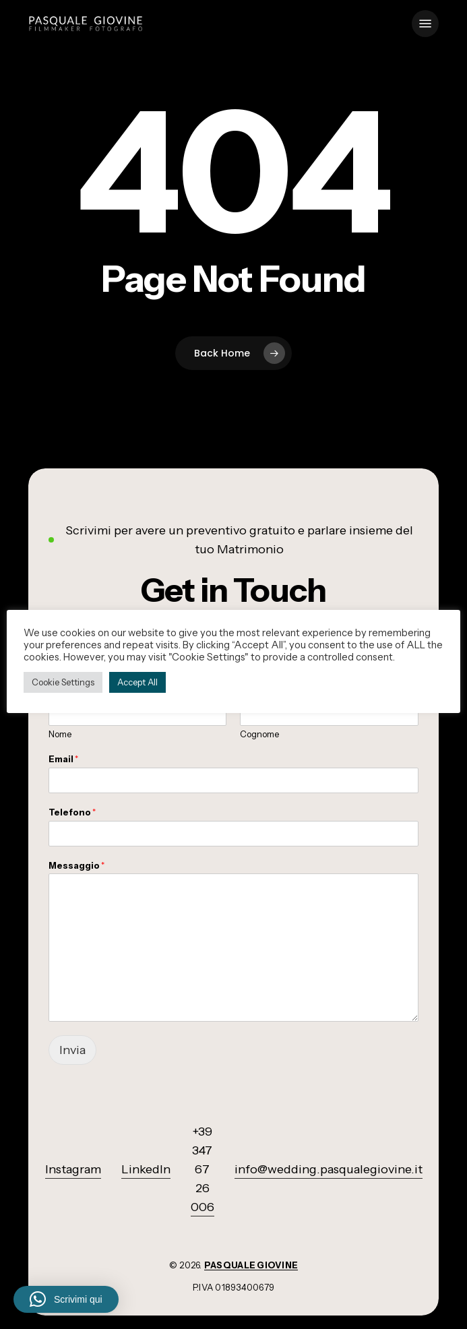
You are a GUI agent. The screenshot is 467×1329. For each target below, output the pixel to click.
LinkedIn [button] (145, 1169)
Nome (60, 734)
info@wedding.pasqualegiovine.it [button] (329, 1169)
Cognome (259, 734)
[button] (425, 23)
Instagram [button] (73, 1169)
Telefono (72, 812)
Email (63, 758)
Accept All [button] (137, 682)
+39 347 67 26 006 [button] (202, 1169)
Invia (72, 1050)
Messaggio (76, 865)
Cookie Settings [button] (63, 682)
